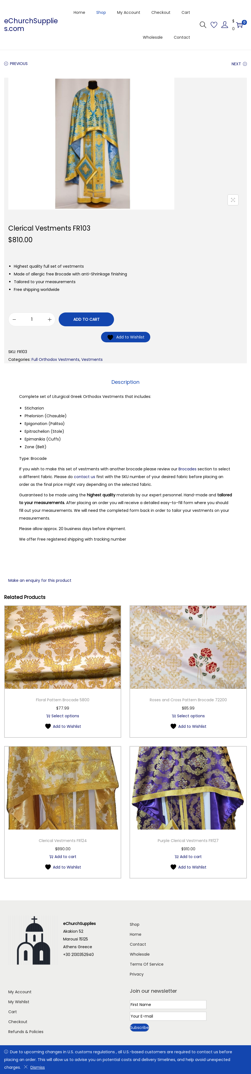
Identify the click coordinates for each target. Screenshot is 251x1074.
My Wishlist (18, 1002)
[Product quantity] (32, 319)
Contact (138, 944)
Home (135, 934)
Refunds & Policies (25, 1031)
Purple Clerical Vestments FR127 (188, 840)
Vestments (92, 359)
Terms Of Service (147, 964)
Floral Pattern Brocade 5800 (62, 700)
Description (125, 382)
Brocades (187, 469)
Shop (134, 924)
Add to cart (86, 319)
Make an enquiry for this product (39, 580)
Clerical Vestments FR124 (63, 840)
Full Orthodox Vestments (55, 359)
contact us (84, 476)
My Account (20, 992)
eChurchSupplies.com (31, 24)
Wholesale (140, 954)
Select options (62, 716)
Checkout (17, 1022)
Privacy (137, 974)
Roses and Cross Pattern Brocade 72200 (188, 700)
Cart (12, 1012)
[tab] (125, 382)
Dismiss (34, 1067)
